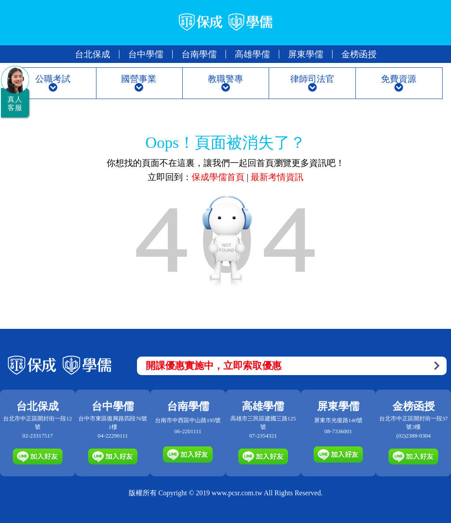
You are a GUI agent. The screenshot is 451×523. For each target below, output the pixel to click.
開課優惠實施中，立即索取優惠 (293, 365)
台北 (92, 54)
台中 (145, 54)
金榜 (359, 54)
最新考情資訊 (277, 177)
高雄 (252, 54)
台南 (199, 54)
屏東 (305, 54)
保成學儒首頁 (219, 177)
